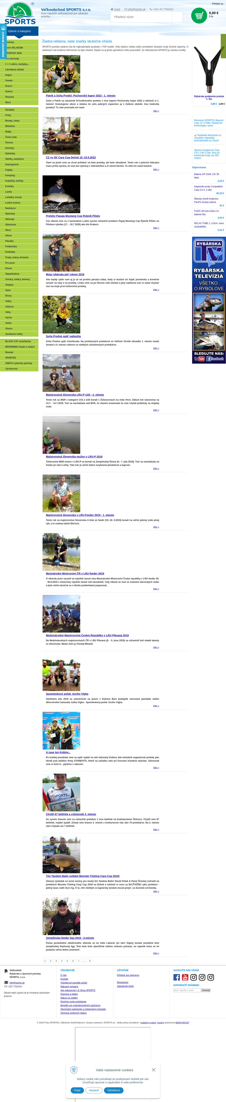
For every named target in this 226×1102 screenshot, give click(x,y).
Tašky (8, 301)
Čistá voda (11, 137)
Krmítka (9, 186)
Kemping (10, 175)
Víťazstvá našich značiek (19, 403)
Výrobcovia (11, 368)
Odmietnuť (114, 1090)
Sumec (9, 91)
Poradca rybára (174, 31)
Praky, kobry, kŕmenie (16, 257)
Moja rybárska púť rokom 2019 (65, 274)
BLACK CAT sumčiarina (18, 341)
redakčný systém (148, 1022)
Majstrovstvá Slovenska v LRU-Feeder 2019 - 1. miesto (80, 515)
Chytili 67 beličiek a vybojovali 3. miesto (71, 814)
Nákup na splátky (69, 998)
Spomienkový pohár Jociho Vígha (67, 693)
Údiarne (9, 306)
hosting (160, 1022)
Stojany (9, 284)
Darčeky (9, 148)
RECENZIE (118, 31)
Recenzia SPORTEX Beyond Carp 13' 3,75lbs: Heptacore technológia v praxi (208, 123)
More (8, 102)
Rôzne (8, 268)
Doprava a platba (69, 994)
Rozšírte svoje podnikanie (73, 1001)
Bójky (8, 131)
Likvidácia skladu (14, 69)
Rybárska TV (133, 31)
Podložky (10, 252)
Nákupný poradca (69, 986)
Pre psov (10, 263)
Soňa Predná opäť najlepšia (63, 336)
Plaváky (9, 241)
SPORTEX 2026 (13, 53)
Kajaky (9, 170)
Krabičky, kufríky (14, 181)
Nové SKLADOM (14, 47)
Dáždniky (10, 153)
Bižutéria (10, 126)
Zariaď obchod (64, 31)
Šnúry (8, 295)
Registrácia (122, 982)
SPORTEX (10, 357)
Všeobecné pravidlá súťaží (73, 982)
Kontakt (64, 979)
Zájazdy (189, 31)
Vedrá (8, 323)
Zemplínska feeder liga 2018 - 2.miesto (70, 937)
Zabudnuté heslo (125, 986)
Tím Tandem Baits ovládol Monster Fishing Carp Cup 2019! (83, 876)
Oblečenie (10, 224)
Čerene (9, 142)
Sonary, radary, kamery (17, 279)
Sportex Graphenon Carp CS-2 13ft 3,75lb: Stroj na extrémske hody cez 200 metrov (207, 154)
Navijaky (10, 109)
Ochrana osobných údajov (73, 1013)
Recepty (10, 414)
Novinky (9, 42)
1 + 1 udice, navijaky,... (17, 64)
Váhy (8, 312)
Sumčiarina (12, 398)
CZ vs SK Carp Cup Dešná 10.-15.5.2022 (71, 157)
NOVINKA (91, 31)
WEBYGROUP (182, 1022)
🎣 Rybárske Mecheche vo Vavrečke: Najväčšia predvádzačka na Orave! (207, 138)
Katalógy (79, 31)
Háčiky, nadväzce (14, 159)
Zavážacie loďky (14, 334)
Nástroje (9, 219)
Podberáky (11, 246)
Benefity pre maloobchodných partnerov (80, 1005)
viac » (156, 111)
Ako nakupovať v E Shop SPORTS (77, 990)
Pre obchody (12, 58)
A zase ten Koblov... (58, 752)
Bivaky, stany (12, 120)
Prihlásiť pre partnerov (128, 975)
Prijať (77, 1090)
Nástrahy (10, 213)
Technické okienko (153, 31)
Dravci (8, 86)
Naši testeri (12, 409)
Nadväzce (10, 208)
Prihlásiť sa (217, 3)
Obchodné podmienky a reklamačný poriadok (83, 1009)
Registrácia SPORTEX (18, 420)
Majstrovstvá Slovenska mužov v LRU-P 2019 (74, 456)
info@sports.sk (136, 9)
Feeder (9, 80)
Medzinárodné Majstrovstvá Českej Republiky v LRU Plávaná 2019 (87, 635)
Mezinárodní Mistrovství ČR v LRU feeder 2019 (75, 573)
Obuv (8, 230)
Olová (8, 235)
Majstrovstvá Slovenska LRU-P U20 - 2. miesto (75, 394)
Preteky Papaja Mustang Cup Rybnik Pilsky (73, 215)
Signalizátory (12, 274)
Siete (8, 290)
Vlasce (8, 328)
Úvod (117, 9)
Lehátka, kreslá (13, 197)
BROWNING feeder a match (20, 347)
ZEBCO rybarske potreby (18, 363)
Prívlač (10, 381)
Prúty (8, 115)
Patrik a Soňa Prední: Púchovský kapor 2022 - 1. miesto (80, 95)
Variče (8, 317)
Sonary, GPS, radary (17, 376)
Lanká (8, 191)
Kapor (8, 75)
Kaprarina (11, 392)
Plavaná (9, 97)
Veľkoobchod (46, 31)
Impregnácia (12, 164)
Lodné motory (12, 202)
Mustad (9, 352)
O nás (63, 975)
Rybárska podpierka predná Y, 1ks (209, 97)
